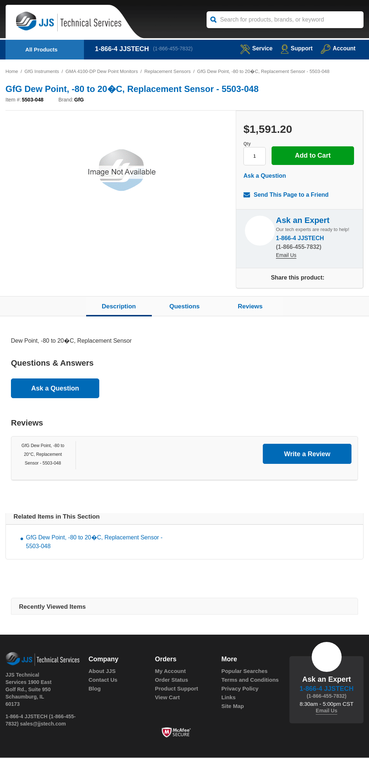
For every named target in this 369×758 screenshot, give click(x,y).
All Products (41, 49)
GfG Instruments (41, 71)
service (255, 48)
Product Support (176, 689)
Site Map (232, 706)
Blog (95, 689)
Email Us (286, 256)
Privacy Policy (239, 689)
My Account (170, 671)
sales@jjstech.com (43, 724)
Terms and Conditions (249, 680)
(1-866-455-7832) (173, 49)
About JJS (102, 671)
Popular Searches (244, 671)
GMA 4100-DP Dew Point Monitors (102, 71)
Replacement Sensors (168, 71)
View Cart (167, 697)
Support (296, 48)
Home (11, 71)
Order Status (171, 680)
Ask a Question (264, 176)
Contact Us (103, 680)
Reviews (250, 306)
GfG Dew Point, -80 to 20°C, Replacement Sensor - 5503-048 (43, 454)
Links (228, 697)
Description (119, 306)
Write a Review (307, 454)
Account (337, 48)
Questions (184, 306)
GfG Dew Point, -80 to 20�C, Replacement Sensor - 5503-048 (94, 542)
